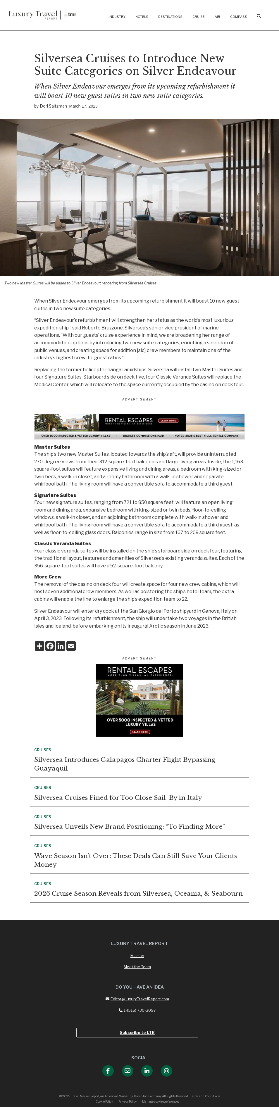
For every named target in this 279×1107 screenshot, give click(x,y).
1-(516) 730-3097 (137, 1010)
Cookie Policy (104, 1101)
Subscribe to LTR (137, 1032)
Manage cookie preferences (160, 1101)
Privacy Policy (127, 1101)
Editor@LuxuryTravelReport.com (137, 999)
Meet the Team (137, 966)
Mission (137, 955)
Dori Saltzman (53, 105)
